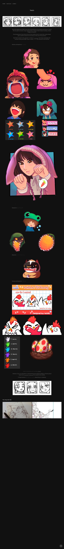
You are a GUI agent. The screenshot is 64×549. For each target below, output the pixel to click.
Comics (14, 3)
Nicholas (9, 3)
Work (4, 3)
